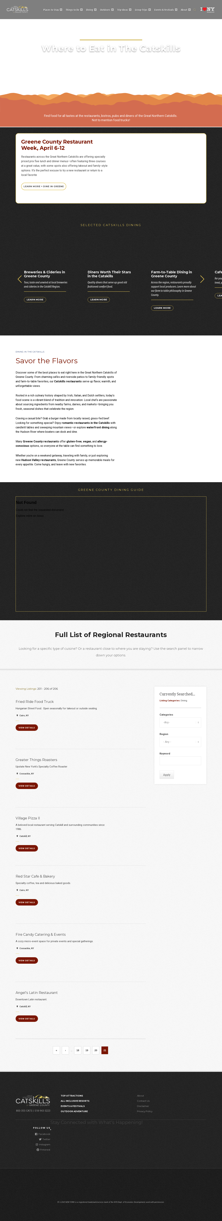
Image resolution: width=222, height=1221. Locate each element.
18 (79, 1050)
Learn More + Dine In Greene (44, 186)
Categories (166, 714)
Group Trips (141, 9)
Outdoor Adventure (74, 1111)
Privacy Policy (144, 1111)
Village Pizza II (28, 818)
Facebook (42, 1134)
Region (164, 734)
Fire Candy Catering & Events (41, 934)
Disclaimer (143, 1106)
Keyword (165, 753)
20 (97, 1050)
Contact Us (143, 1100)
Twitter (44, 1139)
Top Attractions (72, 1095)
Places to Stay (51, 9)
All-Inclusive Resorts (75, 1101)
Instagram (43, 1144)
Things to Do (72, 9)
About (184, 9)
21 (106, 1051)
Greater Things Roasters (36, 760)
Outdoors (105, 9)
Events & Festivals (164, 9)
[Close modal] (50, 1129)
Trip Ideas (122, 9)
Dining (89, 9)
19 (88, 1050)
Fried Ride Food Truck (35, 702)
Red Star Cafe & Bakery (35, 876)
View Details (27, 727)
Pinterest (43, 1149)
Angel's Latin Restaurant (37, 993)
